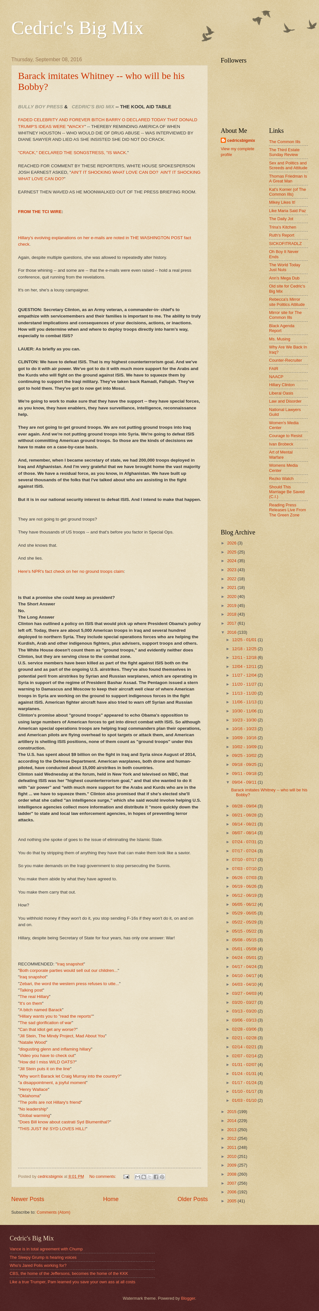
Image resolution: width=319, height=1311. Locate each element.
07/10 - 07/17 (244, 859)
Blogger (188, 1298)
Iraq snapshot (70, 964)
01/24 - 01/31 (244, 1073)
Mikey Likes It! (282, 202)
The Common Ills (284, 141)
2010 (232, 1156)
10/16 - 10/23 (244, 728)
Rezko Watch (281, 478)
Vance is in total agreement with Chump (46, 1249)
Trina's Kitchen (282, 227)
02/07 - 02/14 (244, 1055)
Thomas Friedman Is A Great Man (288, 178)
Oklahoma (30, 1095)
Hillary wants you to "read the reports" (56, 1016)
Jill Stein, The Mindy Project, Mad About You (62, 1035)
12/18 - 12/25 (244, 648)
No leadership (33, 1109)
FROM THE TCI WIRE (40, 211)
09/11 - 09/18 (244, 773)
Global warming (35, 1115)
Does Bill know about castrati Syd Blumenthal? (65, 1122)
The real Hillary (34, 996)
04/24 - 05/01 (244, 957)
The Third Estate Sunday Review (284, 152)
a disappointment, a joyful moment (53, 1082)
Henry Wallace (34, 1089)
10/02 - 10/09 (244, 746)
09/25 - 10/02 (244, 755)
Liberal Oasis (281, 393)
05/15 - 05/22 (244, 931)
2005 (232, 1200)
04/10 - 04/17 (244, 975)
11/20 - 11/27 (244, 684)
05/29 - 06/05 (244, 913)
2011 (232, 1147)
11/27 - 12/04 (244, 675)
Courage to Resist (285, 435)
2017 (232, 623)
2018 (232, 614)
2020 (232, 596)
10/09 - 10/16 (244, 737)
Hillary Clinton (282, 384)
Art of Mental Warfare (281, 454)
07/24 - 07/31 (244, 841)
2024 (232, 560)
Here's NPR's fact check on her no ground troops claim (71, 571)
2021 (232, 587)
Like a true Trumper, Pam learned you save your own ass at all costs (72, 1281)
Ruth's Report (281, 235)
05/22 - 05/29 (244, 922)
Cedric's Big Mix (77, 27)
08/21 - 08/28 (244, 815)
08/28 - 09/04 (244, 806)
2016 (232, 632)
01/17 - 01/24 (244, 1082)
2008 (232, 1174)
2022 (232, 578)
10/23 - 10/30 (244, 720)
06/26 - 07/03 (244, 877)
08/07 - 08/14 (244, 832)
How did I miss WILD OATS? (47, 1062)
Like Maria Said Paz (287, 210)
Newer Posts (27, 1199)
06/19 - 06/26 (244, 886)
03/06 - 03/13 (244, 1020)
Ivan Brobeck (281, 444)
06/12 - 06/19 (244, 895)
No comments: (103, 1176)
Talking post (31, 990)
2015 (232, 1111)
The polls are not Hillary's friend (50, 1102)
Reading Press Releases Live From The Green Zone (287, 510)
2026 (232, 543)
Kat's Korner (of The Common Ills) (287, 192)
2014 (232, 1120)
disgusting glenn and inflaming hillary (55, 1049)
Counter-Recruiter (285, 360)
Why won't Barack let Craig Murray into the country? (70, 1076)
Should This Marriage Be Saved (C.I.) (286, 491)
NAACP (276, 376)
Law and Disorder (285, 401)
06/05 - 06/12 (244, 904)
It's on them (31, 1003)
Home (111, 1199)
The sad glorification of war (46, 1022)
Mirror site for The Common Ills (285, 315)
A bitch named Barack (41, 1009)
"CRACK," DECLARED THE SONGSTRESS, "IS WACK (72, 152)
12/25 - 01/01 (244, 639)
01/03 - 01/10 (244, 1100)
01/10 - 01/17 (244, 1091)
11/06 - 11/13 (244, 702)
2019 (232, 605)
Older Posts (193, 1199)
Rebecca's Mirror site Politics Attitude (287, 302)
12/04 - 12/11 (244, 666)
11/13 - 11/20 (244, 693)
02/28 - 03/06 (244, 1029)
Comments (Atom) (53, 1212)
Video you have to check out (47, 1055)
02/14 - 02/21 (244, 1046)
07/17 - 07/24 (244, 850)
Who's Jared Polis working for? (38, 1265)
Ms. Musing (279, 339)
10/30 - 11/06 (244, 711)
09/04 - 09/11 (244, 782)
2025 (232, 552)
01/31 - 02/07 (244, 1064)
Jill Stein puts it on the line (45, 1068)
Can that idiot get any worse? (48, 1029)
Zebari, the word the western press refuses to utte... (69, 983)
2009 (232, 1165)
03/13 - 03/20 (244, 1011)
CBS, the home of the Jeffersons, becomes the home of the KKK (69, 1273)
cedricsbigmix (241, 140)
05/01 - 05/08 (244, 948)
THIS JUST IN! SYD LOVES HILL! (53, 1128)
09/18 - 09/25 (244, 764)
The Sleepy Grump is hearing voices (43, 1257)
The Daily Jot (281, 218)
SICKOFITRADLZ (285, 243)
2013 (232, 1129)
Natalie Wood (33, 1042)
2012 (232, 1138)
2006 (232, 1191)
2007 (232, 1183)
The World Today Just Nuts (284, 267)
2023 (232, 569)
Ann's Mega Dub (284, 278)
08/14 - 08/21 (244, 824)
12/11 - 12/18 (244, 657)
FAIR (273, 368)
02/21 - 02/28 (244, 1037)
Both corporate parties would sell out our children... (69, 970)
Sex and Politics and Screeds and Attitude (288, 165)
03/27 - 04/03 (244, 993)
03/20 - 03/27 (244, 1002)
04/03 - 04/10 (244, 984)
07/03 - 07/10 (244, 868)
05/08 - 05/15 (244, 939)
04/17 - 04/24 (244, 966)
